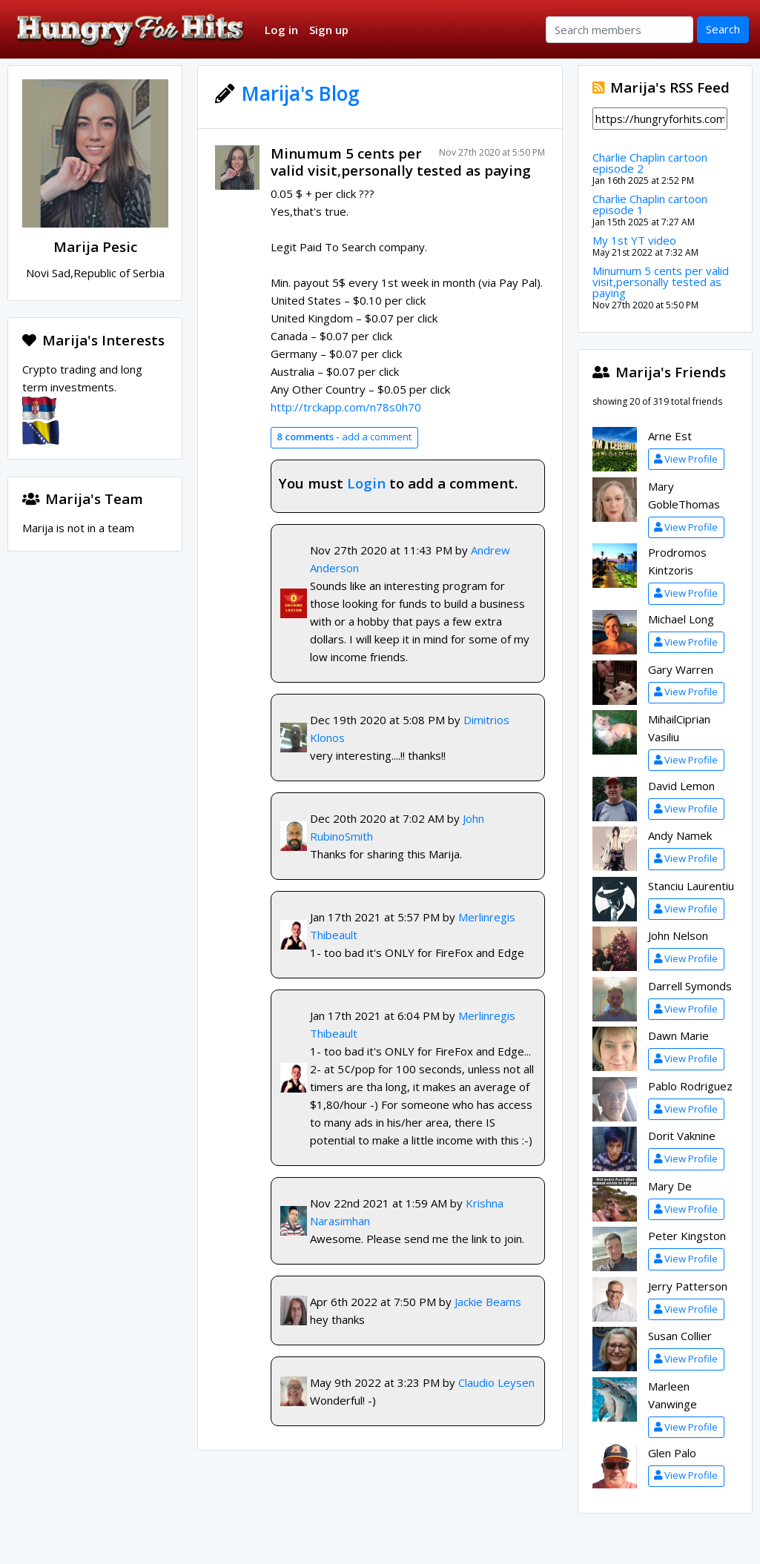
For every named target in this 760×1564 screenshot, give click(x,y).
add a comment (344, 436)
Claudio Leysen (496, 1382)
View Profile (686, 458)
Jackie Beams (488, 1301)
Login (366, 483)
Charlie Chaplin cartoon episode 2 (649, 163)
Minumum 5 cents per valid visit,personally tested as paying (401, 161)
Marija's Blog (301, 93)
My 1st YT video (634, 240)
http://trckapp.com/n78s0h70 (346, 407)
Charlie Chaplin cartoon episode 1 (649, 204)
